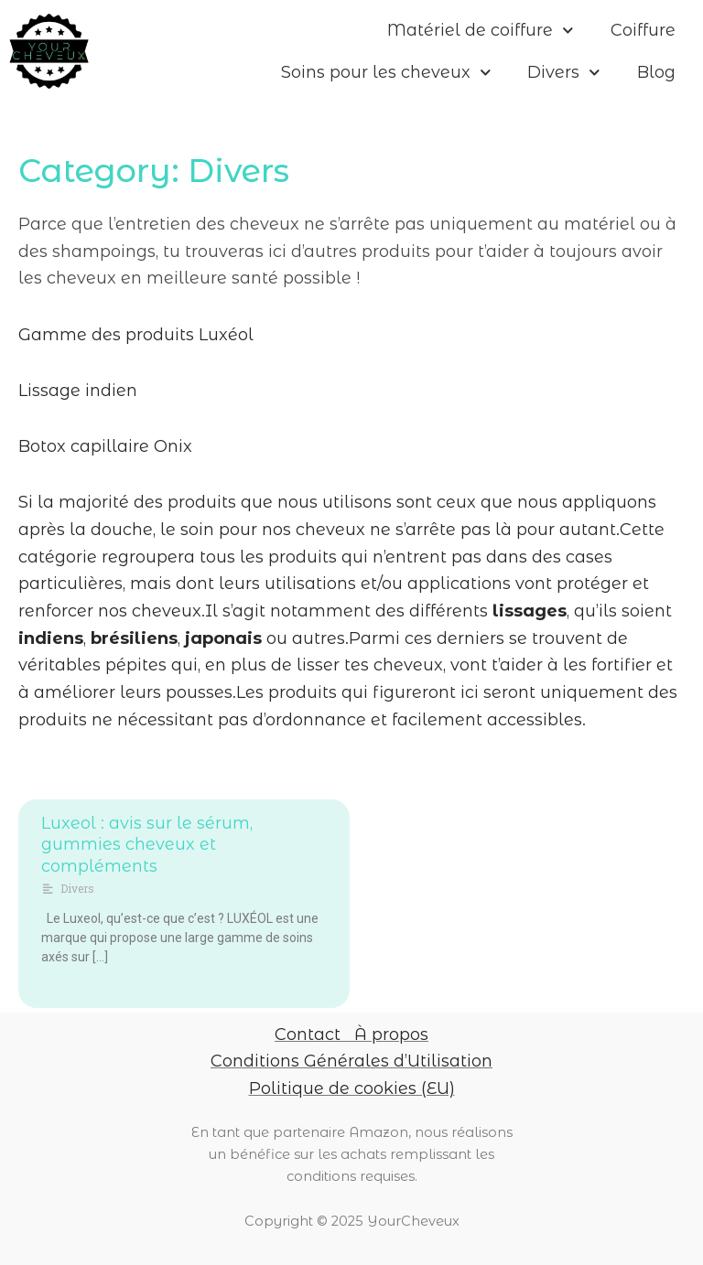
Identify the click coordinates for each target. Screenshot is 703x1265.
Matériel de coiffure (480, 31)
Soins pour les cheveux (386, 73)
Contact (308, 1034)
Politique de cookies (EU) (352, 1088)
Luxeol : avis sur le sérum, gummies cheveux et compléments (147, 844)
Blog (656, 72)
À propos (391, 1034)
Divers (563, 73)
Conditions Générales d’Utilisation (351, 1061)
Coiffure (643, 30)
